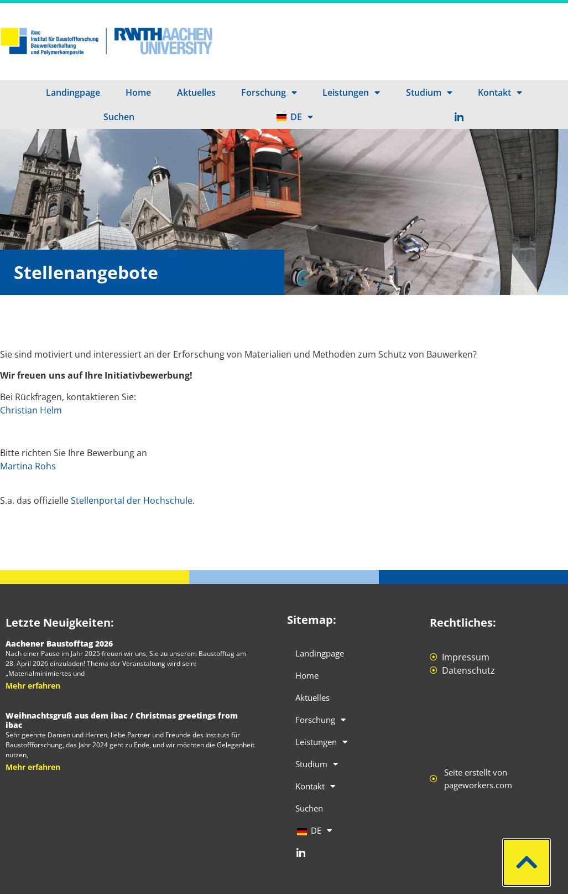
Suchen (118, 117)
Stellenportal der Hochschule (131, 500)
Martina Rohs (28, 466)
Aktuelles (196, 92)
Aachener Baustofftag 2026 (59, 643)
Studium (429, 92)
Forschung (269, 92)
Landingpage (73, 92)
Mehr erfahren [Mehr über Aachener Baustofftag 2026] (33, 685)
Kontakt (500, 92)
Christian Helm (31, 410)
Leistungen (351, 92)
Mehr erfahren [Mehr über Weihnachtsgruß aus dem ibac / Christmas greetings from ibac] (33, 767)
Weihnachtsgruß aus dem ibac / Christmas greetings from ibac (122, 720)
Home (138, 92)
